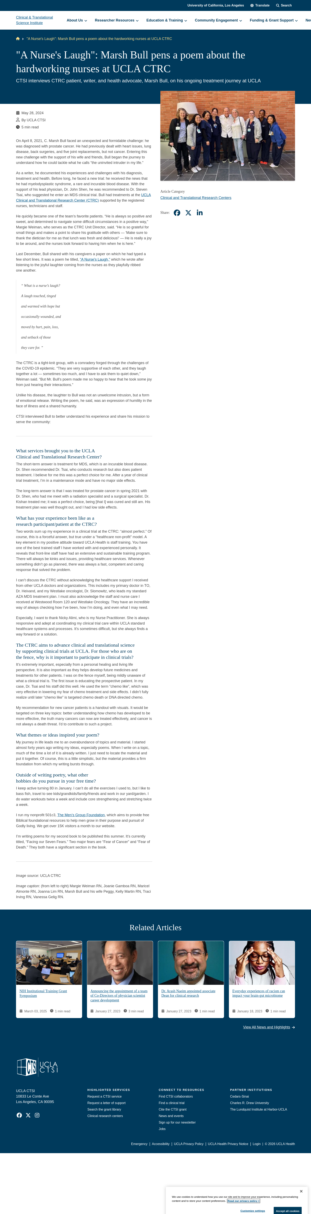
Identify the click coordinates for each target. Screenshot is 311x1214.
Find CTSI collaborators (176, 1096)
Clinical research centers (105, 1116)
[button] (260, 5)
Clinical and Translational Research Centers (195, 198)
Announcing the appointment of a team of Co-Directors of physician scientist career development (118, 995)
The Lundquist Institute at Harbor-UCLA (258, 1109)
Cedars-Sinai (239, 1096)
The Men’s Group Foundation (81, 815)
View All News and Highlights (269, 1027)
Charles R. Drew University (249, 1103)
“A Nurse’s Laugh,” (95, 259)
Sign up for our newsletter (177, 1122)
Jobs (162, 1129)
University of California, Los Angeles (216, 5)
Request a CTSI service (104, 1096)
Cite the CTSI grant (173, 1109)
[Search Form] (284, 5)
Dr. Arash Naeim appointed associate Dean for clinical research (188, 993)
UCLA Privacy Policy (189, 1144)
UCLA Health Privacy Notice (228, 1144)
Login (257, 1144)
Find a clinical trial (171, 1103)
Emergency (139, 1144)
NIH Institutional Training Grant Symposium (43, 993)
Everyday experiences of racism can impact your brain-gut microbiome (258, 993)
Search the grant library (104, 1109)
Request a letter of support (106, 1103)
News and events (171, 1116)
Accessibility (160, 1144)
